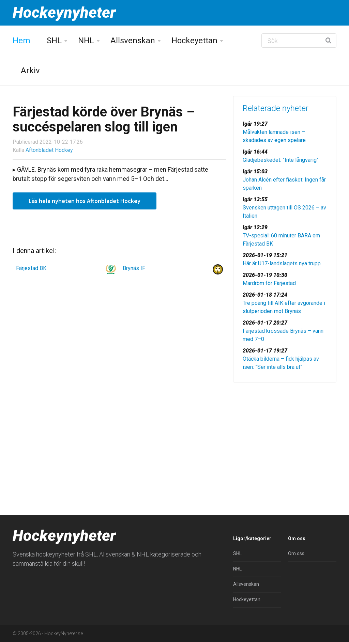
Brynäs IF (134, 268)
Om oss (296, 553)
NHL (86, 40)
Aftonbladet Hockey (49, 150)
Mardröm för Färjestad (269, 283)
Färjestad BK (31, 268)
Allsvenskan (132, 40)
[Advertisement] (284, 435)
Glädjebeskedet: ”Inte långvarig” (281, 160)
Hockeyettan (194, 40)
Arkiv (30, 70)
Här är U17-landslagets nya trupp (282, 263)
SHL (54, 40)
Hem (21, 40)
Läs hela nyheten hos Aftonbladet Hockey (84, 201)
